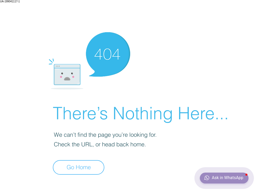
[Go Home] (78, 167)
